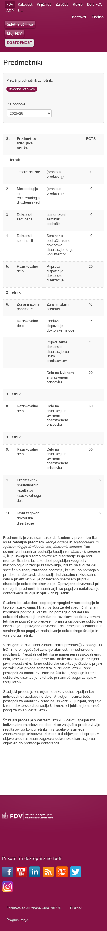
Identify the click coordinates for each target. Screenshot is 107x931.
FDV (9, 5)
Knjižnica (44, 5)
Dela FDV (95, 5)
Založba (62, 5)
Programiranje (17, 920)
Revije (78, 5)
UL (20, 11)
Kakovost (25, 5)
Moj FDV (14, 34)
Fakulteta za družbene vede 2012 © (34, 908)
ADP (10, 11)
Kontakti (79, 17)
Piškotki (76, 908)
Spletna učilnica (20, 24)
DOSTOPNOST (19, 43)
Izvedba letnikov (22, 89)
